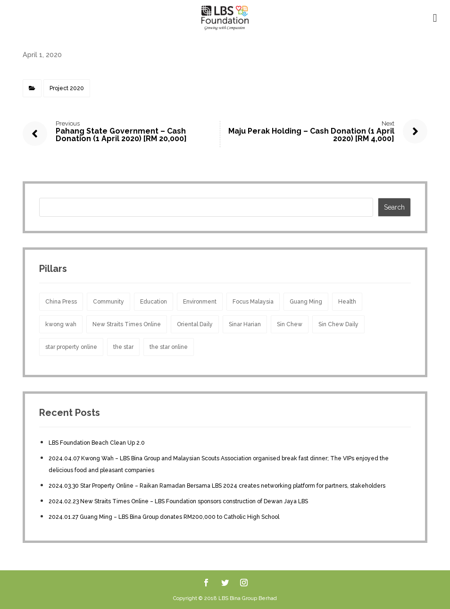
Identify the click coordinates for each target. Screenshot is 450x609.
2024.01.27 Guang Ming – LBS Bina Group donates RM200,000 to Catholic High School (164, 517)
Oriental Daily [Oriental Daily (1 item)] (195, 324)
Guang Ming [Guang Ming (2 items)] (306, 301)
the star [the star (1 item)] (123, 347)
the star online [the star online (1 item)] (169, 347)
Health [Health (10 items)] (347, 301)
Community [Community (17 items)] (108, 301)
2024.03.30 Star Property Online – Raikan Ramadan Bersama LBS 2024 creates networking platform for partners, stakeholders (217, 485)
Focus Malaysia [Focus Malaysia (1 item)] (253, 301)
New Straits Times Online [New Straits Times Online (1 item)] (126, 324)
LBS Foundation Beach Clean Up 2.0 (97, 443)
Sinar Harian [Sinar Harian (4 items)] (245, 324)
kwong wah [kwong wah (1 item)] (60, 324)
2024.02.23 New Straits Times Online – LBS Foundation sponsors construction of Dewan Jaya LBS (178, 501)
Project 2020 (67, 88)
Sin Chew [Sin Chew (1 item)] (289, 324)
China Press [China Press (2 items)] (61, 301)
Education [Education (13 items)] (153, 301)
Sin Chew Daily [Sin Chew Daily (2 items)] (338, 324)
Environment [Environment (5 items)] (200, 301)
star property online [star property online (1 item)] (71, 347)
